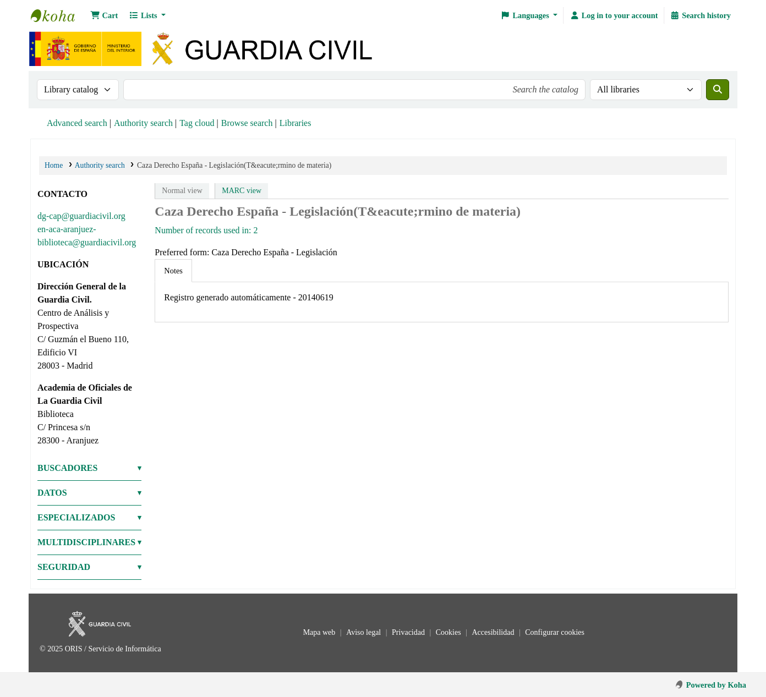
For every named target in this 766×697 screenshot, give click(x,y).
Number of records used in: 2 (206, 230)
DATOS (52, 492)
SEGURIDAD (63, 567)
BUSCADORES (67, 468)
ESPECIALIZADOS (76, 517)
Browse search (247, 123)
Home (54, 165)
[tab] (173, 270)
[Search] (717, 89)
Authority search (143, 123)
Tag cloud (196, 123)
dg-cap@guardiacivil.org (81, 216)
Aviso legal (364, 632)
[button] (104, 15)
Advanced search (77, 123)
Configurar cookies (554, 632)
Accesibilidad (494, 632)
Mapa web (320, 632)
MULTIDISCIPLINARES (86, 542)
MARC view (241, 190)
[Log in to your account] (613, 15)
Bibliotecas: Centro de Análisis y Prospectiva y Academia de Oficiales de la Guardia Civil (58, 15)
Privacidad (409, 632)
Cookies (449, 632)
